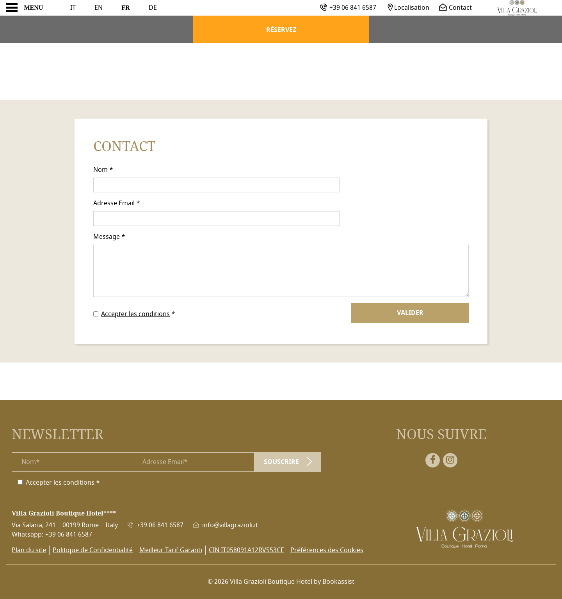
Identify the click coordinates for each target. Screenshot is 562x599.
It (73, 7)
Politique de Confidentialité (93, 550)
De (153, 7)
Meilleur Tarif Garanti (170, 550)
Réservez (281, 30)
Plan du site (29, 550)
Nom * (103, 169)
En (98, 7)
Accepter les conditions (135, 314)
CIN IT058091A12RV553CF (246, 550)
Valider (410, 313)
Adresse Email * (116, 203)
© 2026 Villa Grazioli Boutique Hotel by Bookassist (281, 582)
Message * (109, 237)
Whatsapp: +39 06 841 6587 (52, 534)
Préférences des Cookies (326, 550)
